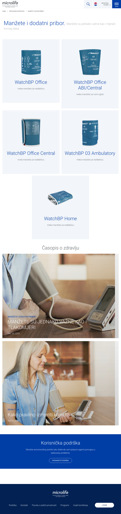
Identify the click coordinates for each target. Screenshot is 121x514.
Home (4, 11)
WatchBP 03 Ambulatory (90, 153)
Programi (64, 505)
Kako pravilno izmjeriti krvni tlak (40, 414)
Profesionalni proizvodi (16, 11)
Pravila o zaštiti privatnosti (44, 505)
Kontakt (24, 505)
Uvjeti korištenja (80, 505)
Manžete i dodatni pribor (36, 11)
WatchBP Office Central (31, 153)
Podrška (13, 505)
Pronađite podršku (60, 460)
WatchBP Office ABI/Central (90, 85)
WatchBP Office (31, 82)
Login (104, 505)
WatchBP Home (60, 218)
